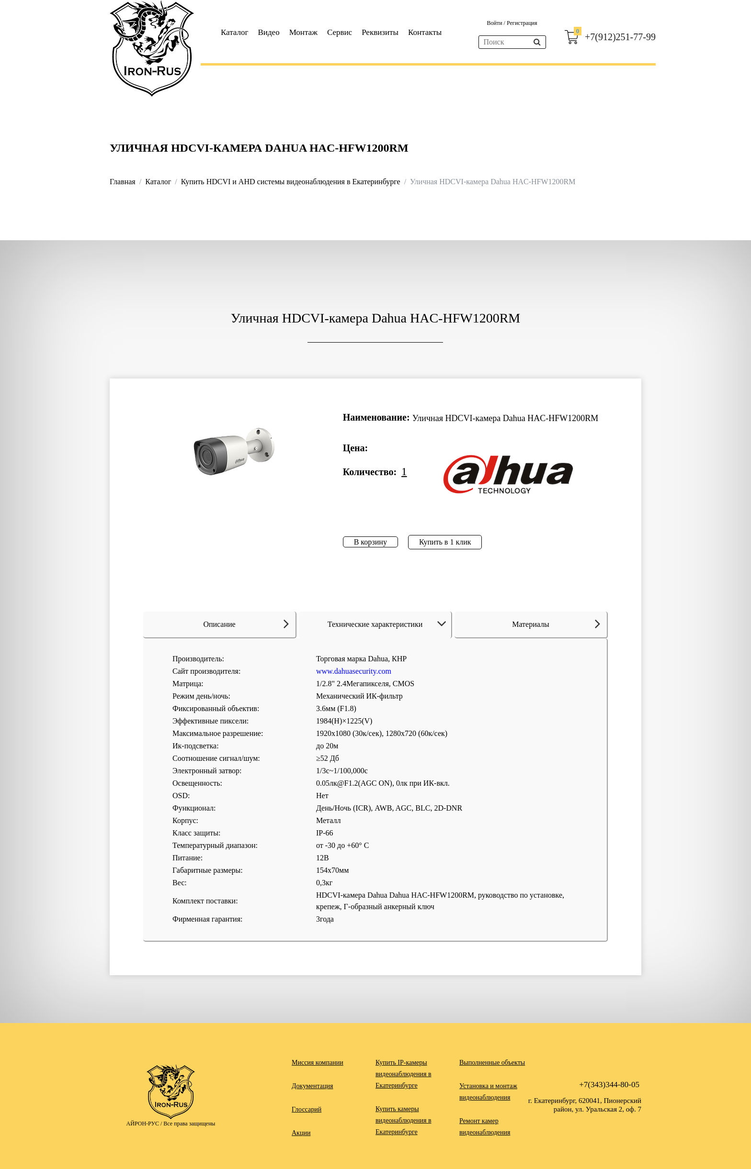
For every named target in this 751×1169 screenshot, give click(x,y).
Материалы (556, 623)
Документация (312, 1086)
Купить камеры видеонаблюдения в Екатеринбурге (404, 1120)
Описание (246, 623)
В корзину (370, 542)
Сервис (339, 32)
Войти (495, 23)
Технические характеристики (389, 624)
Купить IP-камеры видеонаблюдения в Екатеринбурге (404, 1074)
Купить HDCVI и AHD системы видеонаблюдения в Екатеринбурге (290, 182)
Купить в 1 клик (445, 542)
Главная (123, 182)
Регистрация (522, 23)
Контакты (425, 32)
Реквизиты (380, 32)
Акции (301, 1132)
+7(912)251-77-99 (620, 37)
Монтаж (303, 32)
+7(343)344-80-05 (609, 1084)
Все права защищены (189, 1123)
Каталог (235, 32)
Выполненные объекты (492, 1062)
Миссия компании (317, 1062)
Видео (269, 32)
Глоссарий (306, 1109)
